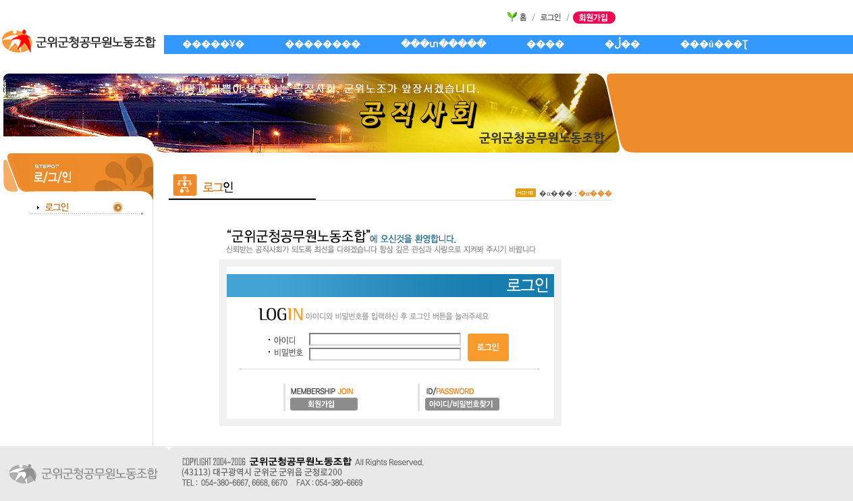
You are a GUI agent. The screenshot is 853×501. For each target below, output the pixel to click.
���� (545, 44)
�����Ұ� (213, 44)
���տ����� (443, 44)
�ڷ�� (622, 44)
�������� (322, 44)
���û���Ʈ (714, 44)
